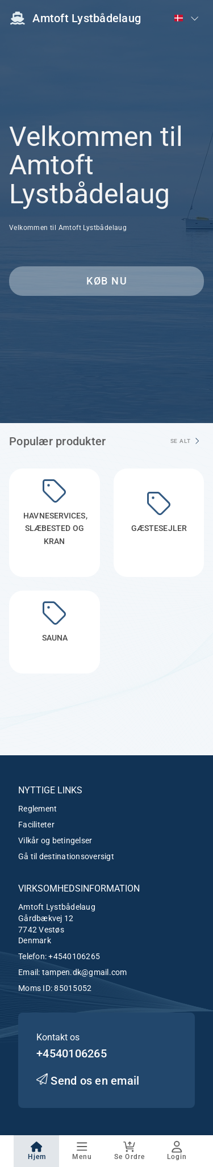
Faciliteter (36, 824)
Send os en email (87, 1080)
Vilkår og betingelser (55, 840)
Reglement (37, 808)
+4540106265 (74, 956)
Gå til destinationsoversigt (66, 856)
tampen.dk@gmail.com (84, 972)
